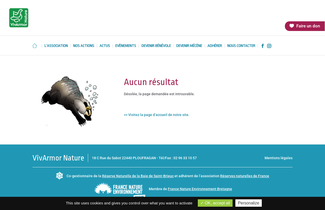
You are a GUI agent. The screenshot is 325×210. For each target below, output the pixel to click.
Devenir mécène (189, 46)
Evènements (125, 46)
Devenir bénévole (156, 46)
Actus (105, 46)
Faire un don (308, 25)
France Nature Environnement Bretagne (200, 189)
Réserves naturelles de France (244, 176)
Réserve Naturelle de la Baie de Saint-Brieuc (138, 176)
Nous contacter (241, 46)
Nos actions (83, 46)
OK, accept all (215, 203)
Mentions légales (278, 158)
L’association (56, 46)
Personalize (248, 203)
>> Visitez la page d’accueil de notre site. (156, 115)
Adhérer (214, 46)
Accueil (34, 45)
